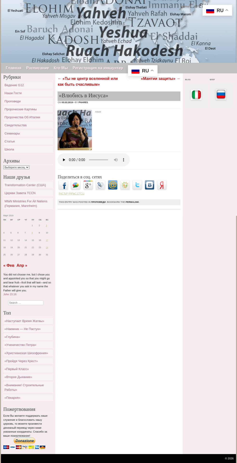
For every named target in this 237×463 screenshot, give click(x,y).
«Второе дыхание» (18, 377)
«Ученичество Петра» (20, 345)
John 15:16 (9, 294)
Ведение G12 (14, 85)
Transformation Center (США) (25, 185)
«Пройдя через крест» (21, 361)
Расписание (37, 68)
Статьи (10, 141)
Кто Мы (61, 68)
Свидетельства (15, 125)
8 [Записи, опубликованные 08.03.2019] (32, 233)
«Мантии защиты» (160, 79)
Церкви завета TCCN (20, 193)
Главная (13, 68)
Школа (9, 149)
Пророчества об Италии (22, 117)
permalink (132, 202)
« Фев (8, 265)
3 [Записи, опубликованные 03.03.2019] (46, 225)
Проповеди (98, 202)
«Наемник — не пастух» (23, 329)
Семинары (12, 133)
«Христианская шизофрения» (26, 353)
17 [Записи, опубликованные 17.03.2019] (47, 240)
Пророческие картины (21, 109)
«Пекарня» (12, 398)
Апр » (22, 265)
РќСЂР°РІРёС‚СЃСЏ (71, 193)
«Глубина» (12, 337)
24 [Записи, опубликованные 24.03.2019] (47, 247)
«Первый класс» (17, 369)
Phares (83, 102)
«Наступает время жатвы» (24, 321)
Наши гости (13, 93)
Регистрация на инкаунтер (98, 68)
